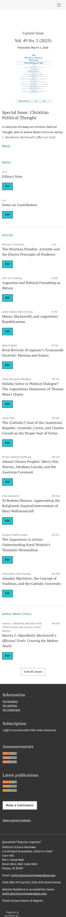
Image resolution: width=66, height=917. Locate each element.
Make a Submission (20, 805)
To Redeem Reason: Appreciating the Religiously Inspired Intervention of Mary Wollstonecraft (31, 505)
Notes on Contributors (19, 204)
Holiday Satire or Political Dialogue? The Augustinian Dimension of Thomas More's (33, 389)
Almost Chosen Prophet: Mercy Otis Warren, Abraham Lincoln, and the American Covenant (30, 466)
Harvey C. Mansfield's (30, 640)
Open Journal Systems (17, 820)
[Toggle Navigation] (59, 4)
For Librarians (11, 710)
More (6, 146)
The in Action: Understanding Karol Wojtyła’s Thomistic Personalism (26, 544)
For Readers (10, 701)
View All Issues (33, 671)
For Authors (10, 705)
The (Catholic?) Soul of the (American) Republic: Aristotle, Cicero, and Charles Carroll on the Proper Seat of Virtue (33, 428)
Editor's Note (12, 176)
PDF (7, 186)
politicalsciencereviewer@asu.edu (33, 875)
